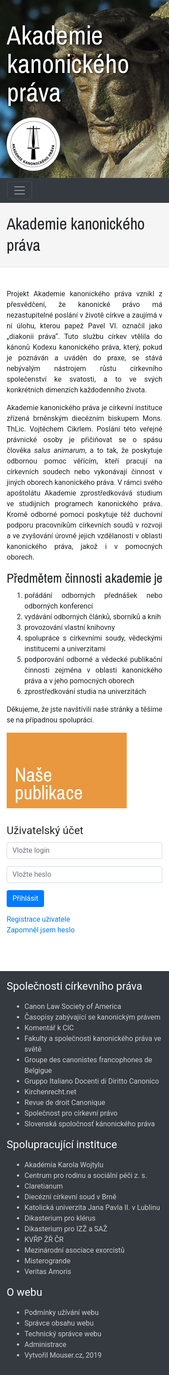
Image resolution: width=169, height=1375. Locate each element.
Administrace (45, 1344)
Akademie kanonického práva (68, 59)
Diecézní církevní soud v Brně (70, 1197)
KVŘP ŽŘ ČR (44, 1239)
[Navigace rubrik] (19, 190)
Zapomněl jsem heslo (41, 930)
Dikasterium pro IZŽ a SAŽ (65, 1229)
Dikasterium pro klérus (60, 1218)
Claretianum (43, 1186)
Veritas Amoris (47, 1271)
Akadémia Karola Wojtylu (63, 1165)
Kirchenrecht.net (50, 1092)
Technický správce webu (62, 1334)
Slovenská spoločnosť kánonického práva (89, 1124)
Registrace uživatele (38, 919)
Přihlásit (25, 898)
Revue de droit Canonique (64, 1102)
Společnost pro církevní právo (70, 1113)
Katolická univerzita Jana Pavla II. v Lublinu (92, 1207)
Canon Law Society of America (72, 1006)
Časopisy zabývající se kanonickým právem (92, 1017)
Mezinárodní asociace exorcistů (74, 1250)
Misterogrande (47, 1261)
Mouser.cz (66, 1355)
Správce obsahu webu (59, 1323)
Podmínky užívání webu (61, 1312)
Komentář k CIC (49, 1028)
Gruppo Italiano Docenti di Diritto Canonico (91, 1081)
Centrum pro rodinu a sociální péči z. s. (85, 1175)
